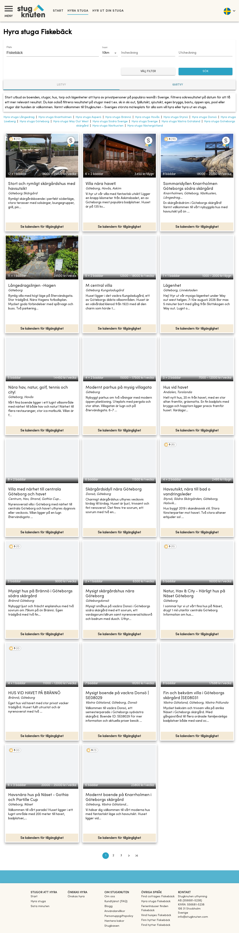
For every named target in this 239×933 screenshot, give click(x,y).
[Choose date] (148, 53)
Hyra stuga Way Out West (71, 121)
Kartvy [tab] (177, 84)
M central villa (99, 286)
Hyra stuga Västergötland (145, 126)
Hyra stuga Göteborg (34, 121)
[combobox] (50, 52)
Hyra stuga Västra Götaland (181, 121)
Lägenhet (172, 286)
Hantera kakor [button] (114, 921)
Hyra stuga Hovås (147, 117)
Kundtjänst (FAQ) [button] (115, 901)
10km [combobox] (105, 52)
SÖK (206, 71)
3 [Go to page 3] (121, 855)
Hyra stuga (77, 11)
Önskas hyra (76, 896)
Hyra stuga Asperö (88, 117)
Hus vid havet (175, 388)
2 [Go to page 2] (113, 855)
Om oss (109, 896)
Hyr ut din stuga (108, 11)
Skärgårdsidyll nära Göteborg (114, 490)
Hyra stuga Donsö (204, 117)
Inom (104, 47)
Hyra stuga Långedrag (19, 117)
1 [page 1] (105, 855)
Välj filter (148, 71)
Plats (9, 47)
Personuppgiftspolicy (118, 916)
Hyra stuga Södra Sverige (110, 121)
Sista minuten (40, 906)
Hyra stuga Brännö (118, 117)
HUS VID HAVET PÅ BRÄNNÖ (34, 693)
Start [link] (58, 11)
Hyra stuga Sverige (145, 121)
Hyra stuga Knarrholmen (55, 117)
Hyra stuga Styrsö (175, 117)
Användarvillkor (114, 911)
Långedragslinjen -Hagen (32, 286)
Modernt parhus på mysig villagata (119, 388)
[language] (229, 10)
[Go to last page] (136, 855)
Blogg (108, 906)
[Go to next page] (129, 855)
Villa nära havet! (101, 184)
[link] (158, 896)
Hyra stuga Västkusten (107, 126)
